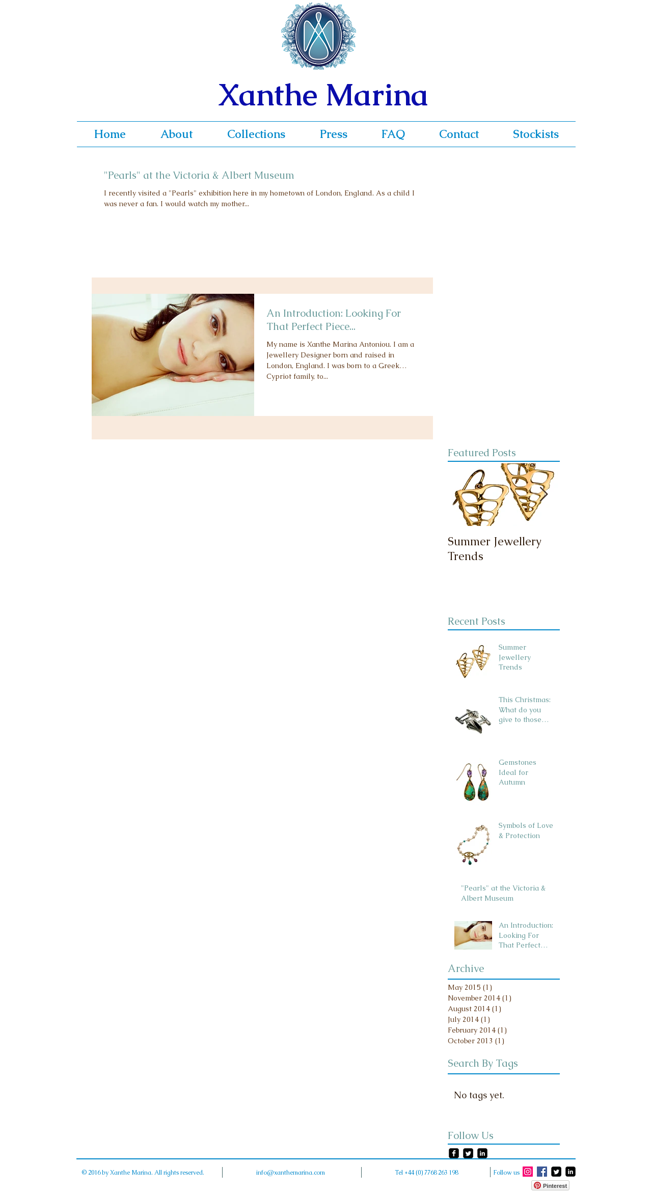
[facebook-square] (454, 1153)
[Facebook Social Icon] (542, 1171)
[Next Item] (543, 495)
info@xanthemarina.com (290, 1173)
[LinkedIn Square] (482, 1153)
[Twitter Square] (468, 1153)
